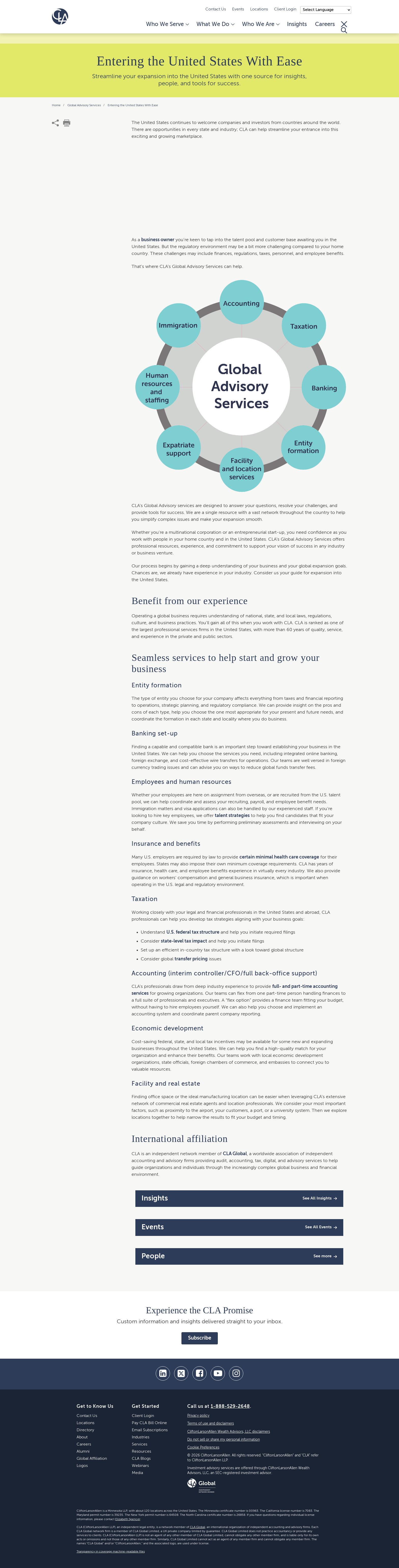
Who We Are (260, 24)
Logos (82, 1466)
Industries (140, 1437)
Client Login (285, 9)
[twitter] (181, 1373)
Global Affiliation (92, 1459)
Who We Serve (167, 24)
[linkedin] (163, 1373)
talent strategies (232, 815)
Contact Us (215, 9)
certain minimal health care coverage (279, 857)
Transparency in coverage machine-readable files (111, 1551)
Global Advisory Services (84, 105)
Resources (141, 1452)
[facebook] (199, 1373)
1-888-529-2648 (230, 1406)
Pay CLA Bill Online (149, 1423)
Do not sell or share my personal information (223, 1439)
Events (238, 9)
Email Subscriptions (150, 1430)
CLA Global (235, 1154)
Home (56, 105)
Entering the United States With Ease (133, 105)
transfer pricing (191, 959)
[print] (66, 123)
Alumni (83, 1452)
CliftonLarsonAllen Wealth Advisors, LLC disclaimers (228, 1432)
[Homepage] (60, 16)
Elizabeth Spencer (127, 1519)
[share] (55, 123)
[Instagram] (236, 1373)
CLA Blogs (141, 1459)
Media (137, 1473)
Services (139, 1444)
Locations (259, 9)
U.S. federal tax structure (192, 932)
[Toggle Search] (344, 27)
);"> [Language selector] (325, 10)
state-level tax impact (184, 941)
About (82, 1437)
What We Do (215, 24)
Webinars (140, 1466)
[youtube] (218, 1373)
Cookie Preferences (203, 1447)
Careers (325, 24)
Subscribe (199, 1338)
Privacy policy (198, 1415)
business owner (157, 240)
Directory (85, 1430)
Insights (297, 24)
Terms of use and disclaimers (210, 1423)
